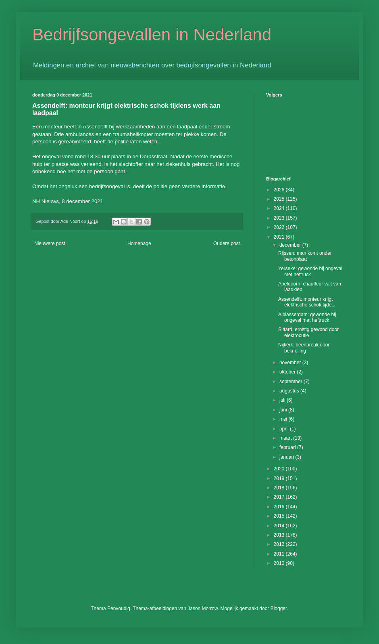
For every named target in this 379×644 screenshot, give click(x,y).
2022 (280, 227)
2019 (280, 478)
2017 (280, 497)
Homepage (139, 243)
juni (283, 410)
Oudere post (226, 243)
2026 (280, 190)
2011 (280, 554)
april (284, 429)
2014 (280, 526)
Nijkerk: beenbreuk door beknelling (303, 347)
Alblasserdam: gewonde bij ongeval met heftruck (307, 317)
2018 (280, 488)
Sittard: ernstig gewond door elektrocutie (308, 332)
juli (283, 400)
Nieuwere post (49, 243)
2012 (280, 544)
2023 (280, 218)
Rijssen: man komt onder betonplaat (305, 256)
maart (286, 438)
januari (287, 457)
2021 (280, 237)
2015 (280, 516)
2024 (280, 208)
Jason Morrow (202, 608)
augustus (289, 391)
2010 (280, 563)
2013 (280, 535)
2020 (280, 469)
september (291, 381)
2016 (280, 507)
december (290, 245)
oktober (288, 372)
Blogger (279, 608)
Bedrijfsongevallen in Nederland (151, 34)
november (290, 362)
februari (288, 447)
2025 (280, 199)
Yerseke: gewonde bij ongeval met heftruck (310, 271)
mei (284, 419)
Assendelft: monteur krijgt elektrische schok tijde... (306, 302)
